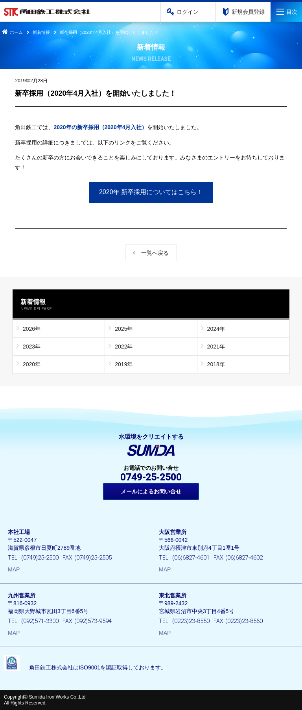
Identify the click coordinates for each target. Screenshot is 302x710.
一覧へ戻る (155, 253)
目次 (291, 12)
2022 (121, 346)
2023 (29, 346)
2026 (29, 329)
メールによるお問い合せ (151, 491)
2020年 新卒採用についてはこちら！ (151, 192)
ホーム (11, 32)
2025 (121, 329)
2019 (121, 364)
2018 (213, 364)
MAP (14, 569)
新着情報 (41, 32)
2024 (213, 329)
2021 (213, 346)
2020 (29, 364)
